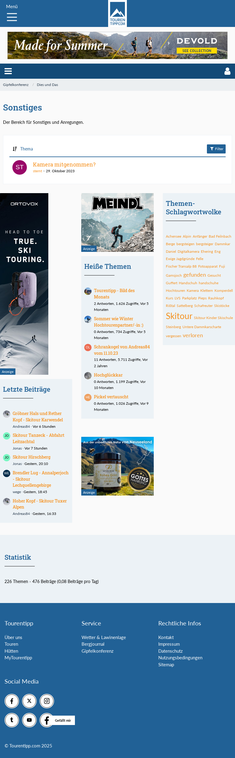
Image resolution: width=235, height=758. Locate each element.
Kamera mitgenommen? (64, 164)
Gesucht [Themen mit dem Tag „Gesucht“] (214, 275)
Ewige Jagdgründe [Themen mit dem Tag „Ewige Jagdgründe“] (180, 258)
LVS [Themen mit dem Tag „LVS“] (178, 298)
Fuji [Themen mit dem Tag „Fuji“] (222, 266)
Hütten (11, 651)
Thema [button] (26, 148)
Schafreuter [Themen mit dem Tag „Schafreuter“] (203, 305)
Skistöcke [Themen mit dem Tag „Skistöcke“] (221, 305)
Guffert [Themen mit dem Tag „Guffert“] (171, 283)
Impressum (169, 644)
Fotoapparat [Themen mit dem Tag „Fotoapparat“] (207, 266)
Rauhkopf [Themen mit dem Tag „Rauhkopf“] (216, 298)
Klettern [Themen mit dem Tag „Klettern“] (206, 290)
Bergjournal (93, 644)
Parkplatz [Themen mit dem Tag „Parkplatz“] (189, 298)
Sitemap (166, 664)
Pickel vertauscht (111, 397)
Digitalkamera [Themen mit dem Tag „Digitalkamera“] (188, 251)
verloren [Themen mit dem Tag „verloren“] (193, 335)
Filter (216, 148)
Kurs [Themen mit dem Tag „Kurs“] (169, 298)
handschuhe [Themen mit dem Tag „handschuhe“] (208, 283)
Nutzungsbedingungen (180, 657)
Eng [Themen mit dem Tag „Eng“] (217, 251)
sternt (37, 171)
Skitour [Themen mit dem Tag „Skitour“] (179, 316)
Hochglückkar (108, 375)
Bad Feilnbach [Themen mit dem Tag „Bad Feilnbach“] (220, 236)
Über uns (13, 637)
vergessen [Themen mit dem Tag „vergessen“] (173, 336)
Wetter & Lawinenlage (104, 637)
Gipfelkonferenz (98, 651)
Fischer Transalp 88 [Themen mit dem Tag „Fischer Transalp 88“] (181, 266)
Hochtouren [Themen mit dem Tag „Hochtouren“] (175, 290)
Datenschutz (170, 651)
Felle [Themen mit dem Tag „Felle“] (199, 258)
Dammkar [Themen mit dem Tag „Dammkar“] (222, 244)
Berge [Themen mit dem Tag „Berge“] (170, 244)
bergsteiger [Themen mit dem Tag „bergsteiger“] (204, 244)
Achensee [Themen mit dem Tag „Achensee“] (173, 236)
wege (17, 491)
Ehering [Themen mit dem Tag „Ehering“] (207, 251)
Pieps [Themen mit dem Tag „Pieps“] (202, 298)
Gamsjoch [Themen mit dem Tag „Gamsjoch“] (174, 275)
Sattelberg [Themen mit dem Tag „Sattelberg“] (185, 305)
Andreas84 (21, 426)
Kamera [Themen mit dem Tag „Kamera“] (193, 290)
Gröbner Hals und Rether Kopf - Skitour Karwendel (38, 416)
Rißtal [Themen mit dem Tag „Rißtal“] (170, 305)
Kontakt (166, 637)
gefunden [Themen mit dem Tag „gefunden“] (194, 274)
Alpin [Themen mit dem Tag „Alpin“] (187, 236)
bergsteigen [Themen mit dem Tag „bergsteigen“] (185, 244)
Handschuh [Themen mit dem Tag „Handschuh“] (188, 283)
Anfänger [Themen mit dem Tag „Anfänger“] (200, 236)
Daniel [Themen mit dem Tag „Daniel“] (171, 251)
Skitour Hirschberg (31, 457)
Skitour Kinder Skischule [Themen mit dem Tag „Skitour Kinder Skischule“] (213, 317)
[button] (8, 71)
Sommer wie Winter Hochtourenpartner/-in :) (118, 322)
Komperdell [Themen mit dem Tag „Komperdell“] (223, 290)
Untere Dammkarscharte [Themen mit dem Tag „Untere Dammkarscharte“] (201, 327)
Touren (11, 644)
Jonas (17, 448)
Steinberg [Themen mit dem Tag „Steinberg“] (173, 327)
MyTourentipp (18, 657)
